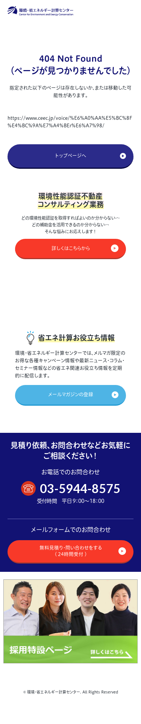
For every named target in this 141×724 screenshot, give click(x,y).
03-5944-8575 (80, 488)
